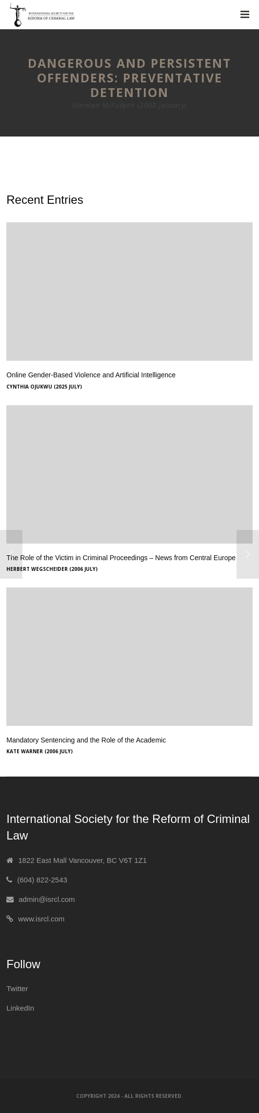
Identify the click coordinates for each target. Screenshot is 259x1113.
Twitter (17, 988)
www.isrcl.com (41, 919)
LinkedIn (20, 1008)
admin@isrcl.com (47, 899)
